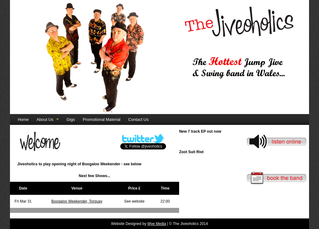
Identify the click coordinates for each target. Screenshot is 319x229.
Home (23, 119)
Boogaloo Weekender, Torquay (76, 201)
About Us (44, 119)
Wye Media (156, 224)
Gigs (70, 119)
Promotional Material (102, 119)
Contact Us (138, 119)
